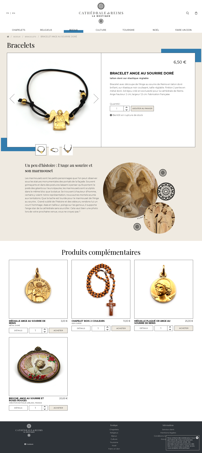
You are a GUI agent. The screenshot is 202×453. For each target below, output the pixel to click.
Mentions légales (168, 432)
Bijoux (17, 36)
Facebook (29, 444)
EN (13, 13)
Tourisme (128, 30)
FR (7, 13)
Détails (18, 330)
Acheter (58, 330)
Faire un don (183, 30)
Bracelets (31, 36)
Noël (156, 30)
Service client (168, 429)
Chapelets (18, 30)
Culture (101, 30)
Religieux (46, 30)
